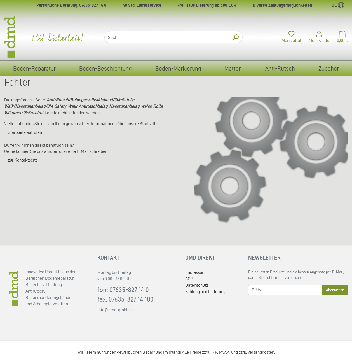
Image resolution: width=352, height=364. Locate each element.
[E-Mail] (285, 290)
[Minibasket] (341, 37)
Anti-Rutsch (280, 68)
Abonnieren (335, 290)
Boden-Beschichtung (105, 68)
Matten (233, 68)
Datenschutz (196, 285)
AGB (189, 278)
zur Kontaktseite (23, 160)
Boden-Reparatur (34, 68)
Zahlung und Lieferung (205, 291)
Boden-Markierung (178, 68)
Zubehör (328, 68)
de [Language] (338, 5)
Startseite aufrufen (25, 132)
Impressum (195, 272)
